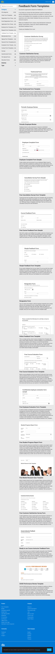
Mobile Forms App (5, 622)
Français (29, 639)
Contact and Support (32, 608)
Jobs (29, 612)
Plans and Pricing (31, 610)
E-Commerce (4, 617)
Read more (37, 649)
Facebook (3, 632)
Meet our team (31, 613)
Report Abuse (30, 618)
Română (29, 633)
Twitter (3, 633)
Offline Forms (4, 620)
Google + (3, 635)
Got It (49, 649)
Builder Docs (4, 612)
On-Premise (4, 618)
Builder (2, 608)
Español (29, 635)
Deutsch (29, 637)
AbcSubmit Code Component (7, 624)
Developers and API (5, 610)
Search (47, 1)
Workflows (3, 615)
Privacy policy (31, 617)
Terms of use (30, 615)
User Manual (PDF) (5, 613)
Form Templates (5, 607)
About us (29, 607)
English (29, 632)
